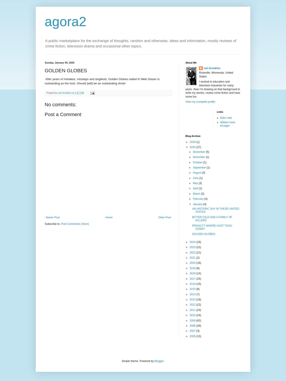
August (197, 172)
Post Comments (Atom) (75, 224)
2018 (193, 273)
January (198, 204)
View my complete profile (200, 101)
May (196, 183)
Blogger (159, 361)
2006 (193, 336)
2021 (193, 257)
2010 (193, 315)
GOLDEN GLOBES (203, 234)
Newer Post (53, 217)
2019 (193, 268)
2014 (193, 294)
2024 (193, 242)
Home (109, 217)
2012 (193, 304)
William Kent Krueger (227, 124)
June (196, 178)
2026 (193, 142)
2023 (193, 247)
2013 (193, 299)
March (197, 193)
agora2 (65, 21)
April (196, 188)
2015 (193, 289)
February (198, 198)
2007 (193, 330)
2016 (193, 283)
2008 (193, 325)
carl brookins (212, 68)
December (199, 151)
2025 (193, 147)
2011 (193, 310)
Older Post (164, 217)
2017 (193, 278)
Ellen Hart (226, 117)
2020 (193, 262)
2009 (193, 320)
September (200, 167)
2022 (193, 252)
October (198, 162)
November (199, 157)
